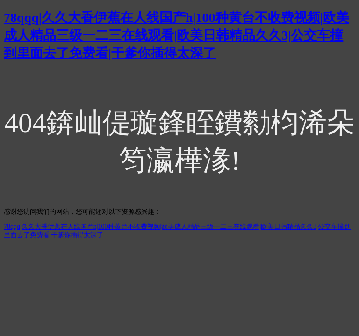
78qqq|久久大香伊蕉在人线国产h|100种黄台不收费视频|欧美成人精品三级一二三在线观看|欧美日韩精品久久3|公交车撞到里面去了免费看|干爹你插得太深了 (176, 35)
